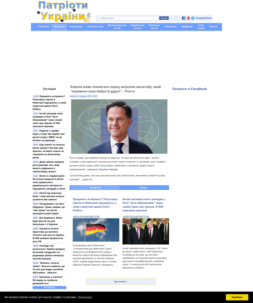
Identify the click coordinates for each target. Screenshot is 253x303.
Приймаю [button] (237, 297)
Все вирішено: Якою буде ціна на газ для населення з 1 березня (47, 221)
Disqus (143, 187)
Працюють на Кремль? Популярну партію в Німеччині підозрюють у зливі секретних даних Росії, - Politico (49, 102)
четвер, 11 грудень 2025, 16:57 (83, 96)
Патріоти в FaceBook (189, 89)
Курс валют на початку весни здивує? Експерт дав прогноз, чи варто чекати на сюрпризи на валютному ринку (49, 151)
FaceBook (95, 187)
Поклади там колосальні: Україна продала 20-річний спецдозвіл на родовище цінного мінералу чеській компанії (49, 252)
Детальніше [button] (85, 297)
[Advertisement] (126, 59)
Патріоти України (108, 169)
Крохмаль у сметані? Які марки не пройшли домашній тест (48, 280)
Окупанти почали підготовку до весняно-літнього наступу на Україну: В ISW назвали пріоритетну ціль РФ (49, 235)
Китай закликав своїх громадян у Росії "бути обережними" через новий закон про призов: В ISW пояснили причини (48, 120)
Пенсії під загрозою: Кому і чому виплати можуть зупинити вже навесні (48, 196)
